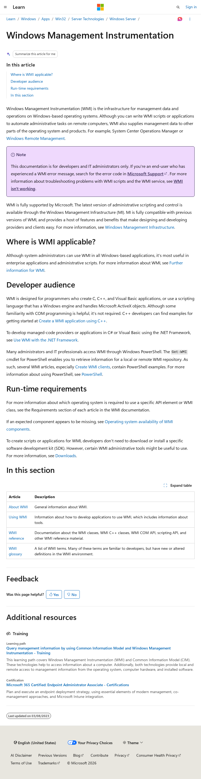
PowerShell (92, 374)
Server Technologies (88, 18)
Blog (76, 755)
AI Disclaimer (21, 755)
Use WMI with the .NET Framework (46, 340)
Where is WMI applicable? (32, 74)
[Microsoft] (100, 7)
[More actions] (190, 19)
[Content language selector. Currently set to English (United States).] (35, 743)
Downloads (65, 455)
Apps (45, 18)
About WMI (18, 506)
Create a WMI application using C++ (72, 320)
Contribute (99, 755)
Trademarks (47, 762)
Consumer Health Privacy (157, 755)
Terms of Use (21, 762)
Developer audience (27, 81)
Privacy (120, 755)
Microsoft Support (145, 173)
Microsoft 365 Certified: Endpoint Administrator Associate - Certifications (67, 684)
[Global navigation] (5, 7)
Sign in (191, 6)
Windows (28, 18)
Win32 (60, 18)
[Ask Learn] (180, 19)
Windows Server (123, 18)
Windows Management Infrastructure (139, 227)
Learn (10, 18)
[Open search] (178, 7)
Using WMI (18, 516)
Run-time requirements (29, 88)
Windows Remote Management (35, 138)
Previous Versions (52, 755)
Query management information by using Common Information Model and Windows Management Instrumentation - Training (88, 650)
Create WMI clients (92, 366)
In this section (22, 95)
